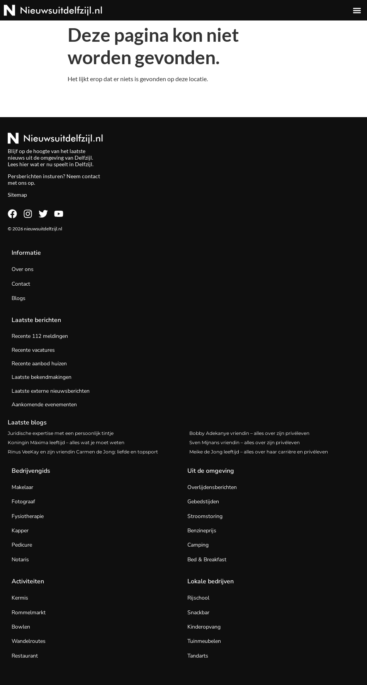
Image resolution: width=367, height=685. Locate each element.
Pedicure (22, 545)
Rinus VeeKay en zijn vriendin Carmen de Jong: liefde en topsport (83, 452)
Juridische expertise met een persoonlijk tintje (61, 433)
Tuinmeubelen (204, 641)
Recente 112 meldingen (40, 336)
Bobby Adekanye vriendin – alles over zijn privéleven (249, 433)
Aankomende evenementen (44, 404)
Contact (21, 284)
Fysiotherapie (28, 516)
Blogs (18, 298)
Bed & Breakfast (206, 559)
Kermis (20, 598)
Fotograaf (23, 501)
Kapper (20, 530)
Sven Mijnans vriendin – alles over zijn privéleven (244, 442)
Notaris (20, 559)
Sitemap (17, 194)
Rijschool (198, 598)
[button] (356, 10)
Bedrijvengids (31, 471)
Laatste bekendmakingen (41, 377)
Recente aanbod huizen (39, 363)
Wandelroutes (29, 641)
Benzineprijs (201, 530)
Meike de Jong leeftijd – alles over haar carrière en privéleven (258, 452)
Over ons (23, 269)
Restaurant (25, 655)
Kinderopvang (204, 626)
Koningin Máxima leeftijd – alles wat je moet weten (66, 442)
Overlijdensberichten (212, 487)
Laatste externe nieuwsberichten (51, 391)
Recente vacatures (33, 350)
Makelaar (22, 487)
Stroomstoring (205, 516)
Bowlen (21, 626)
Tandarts (197, 655)
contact (91, 176)
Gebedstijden (203, 501)
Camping (198, 545)
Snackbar (198, 612)
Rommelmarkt (29, 612)
